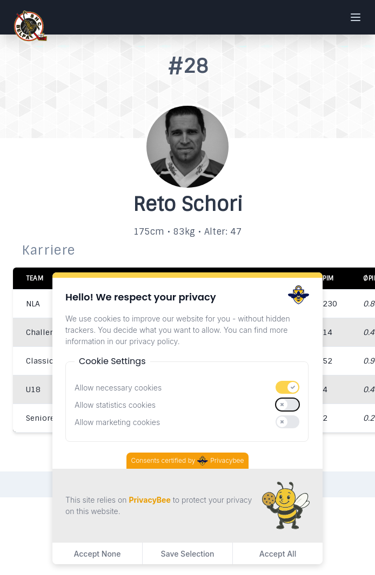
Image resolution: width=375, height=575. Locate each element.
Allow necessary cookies (118, 387)
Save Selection (188, 553)
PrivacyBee (149, 499)
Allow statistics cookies (115, 404)
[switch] (287, 387)
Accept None (96, 553)
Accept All (277, 553)
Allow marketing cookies (117, 422)
